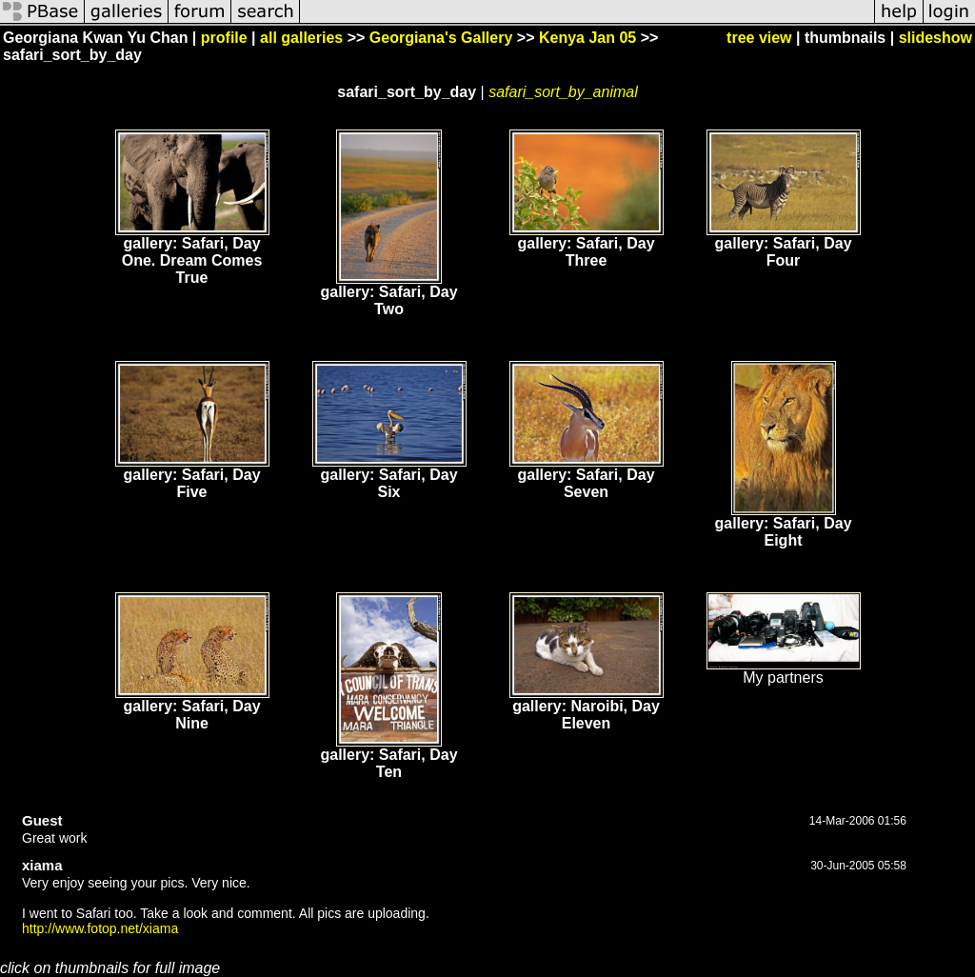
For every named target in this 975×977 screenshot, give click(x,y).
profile (224, 38)
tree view (758, 38)
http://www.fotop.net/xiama (100, 928)
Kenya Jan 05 (587, 38)
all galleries (301, 38)
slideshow (935, 38)
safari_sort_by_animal (563, 92)
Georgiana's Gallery (441, 38)
